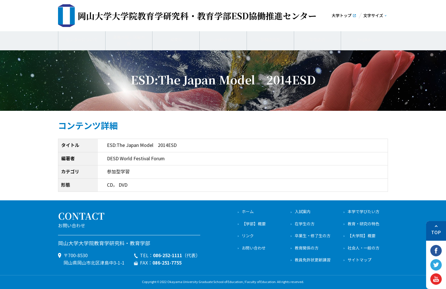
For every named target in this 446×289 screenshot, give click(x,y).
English (364, 40)
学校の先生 (270, 40)
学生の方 (317, 40)
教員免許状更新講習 (313, 260)
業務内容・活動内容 (129, 40)
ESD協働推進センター (197, 15)
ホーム (248, 211)
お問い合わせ (254, 248)
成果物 (176, 40)
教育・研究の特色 (363, 224)
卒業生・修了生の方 (313, 236)
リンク (248, 236)
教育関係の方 (307, 248)
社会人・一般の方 (363, 248)
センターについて (81, 40)
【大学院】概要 (361, 236)
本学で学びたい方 (363, 211)
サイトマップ (359, 260)
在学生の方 (305, 224)
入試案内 (303, 211)
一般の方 (223, 40)
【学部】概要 (254, 224)
